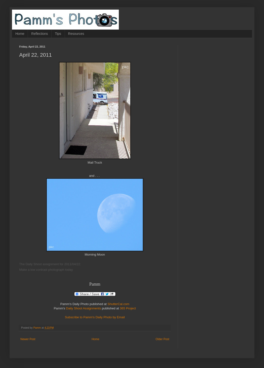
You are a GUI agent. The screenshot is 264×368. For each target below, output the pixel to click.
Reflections (39, 34)
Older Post (162, 339)
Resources (76, 34)
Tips (58, 34)
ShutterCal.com (118, 304)
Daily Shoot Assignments (83, 308)
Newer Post (27, 339)
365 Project (128, 308)
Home (19, 34)
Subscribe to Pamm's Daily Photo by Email (95, 317)
